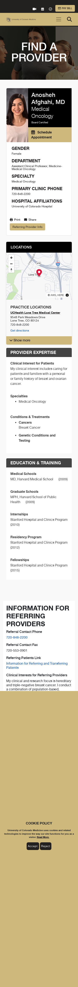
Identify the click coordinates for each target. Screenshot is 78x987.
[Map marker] (39, 273)
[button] (39, 340)
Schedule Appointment (41, 134)
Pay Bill (65, 8)
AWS (53, 295)
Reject (45, 846)
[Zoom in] (11, 258)
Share (30, 219)
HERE (60, 295)
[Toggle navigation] (58, 19)
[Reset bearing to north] (11, 270)
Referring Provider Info (27, 227)
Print (15, 219)
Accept (33, 846)
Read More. (43, 837)
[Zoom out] (11, 264)
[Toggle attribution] (67, 295)
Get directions (19, 330)
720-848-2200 (16, 637)
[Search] (69, 19)
